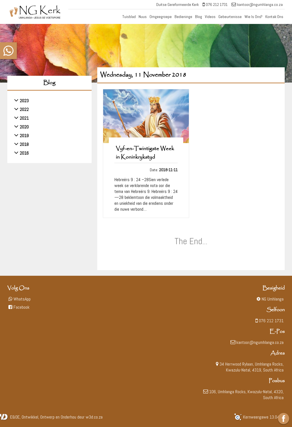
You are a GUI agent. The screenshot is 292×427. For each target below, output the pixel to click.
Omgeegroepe (161, 16)
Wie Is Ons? (253, 16)
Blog (198, 16)
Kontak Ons (274, 16)
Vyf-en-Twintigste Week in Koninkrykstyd (145, 152)
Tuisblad (129, 16)
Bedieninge (183, 16)
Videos (210, 16)
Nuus (143, 16)
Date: (164, 169)
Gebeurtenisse (230, 16)
